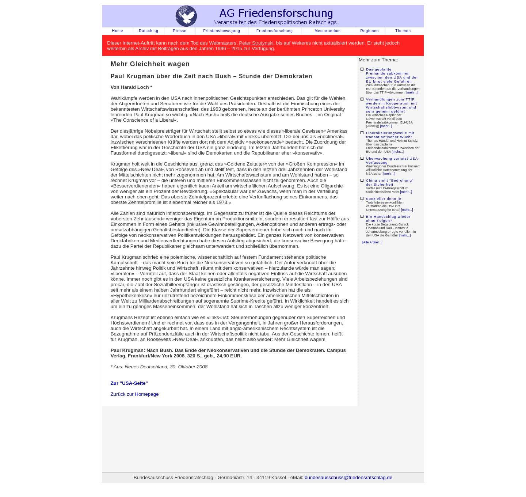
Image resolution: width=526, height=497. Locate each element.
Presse (179, 31)
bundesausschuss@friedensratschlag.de (348, 477)
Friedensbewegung (221, 31)
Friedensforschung (274, 31)
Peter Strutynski (256, 43)
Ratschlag (148, 31)
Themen (403, 31)
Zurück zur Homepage (135, 394)
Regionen (370, 31)
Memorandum (328, 31)
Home (117, 31)
